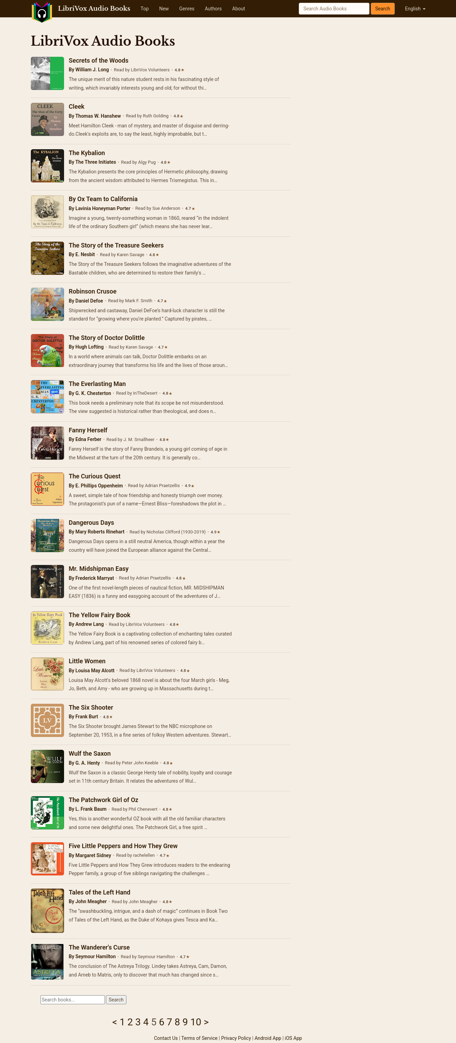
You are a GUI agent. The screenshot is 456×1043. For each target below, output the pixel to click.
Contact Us (166, 1038)
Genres (187, 8)
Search (382, 8)
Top (145, 8)
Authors (213, 8)
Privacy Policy (236, 1038)
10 (195, 1022)
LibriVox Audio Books (94, 8)
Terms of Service (199, 1038)
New (164, 8)
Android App (267, 1038)
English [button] (415, 8)
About (238, 8)
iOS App (293, 1038)
